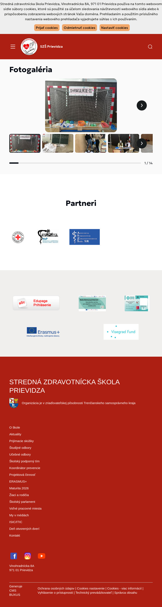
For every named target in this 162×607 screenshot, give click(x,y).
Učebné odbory (20, 454)
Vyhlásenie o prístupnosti (55, 592)
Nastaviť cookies (114, 28)
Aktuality (15, 434)
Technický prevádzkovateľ (94, 592)
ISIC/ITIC (15, 522)
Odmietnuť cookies (79, 28)
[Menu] (12, 46)
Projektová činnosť (22, 474)
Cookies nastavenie (91, 588)
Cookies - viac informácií (124, 588)
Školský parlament (22, 501)
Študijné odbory (20, 447)
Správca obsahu (125, 592)
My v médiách (19, 515)
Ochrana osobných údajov (56, 588)
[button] (150, 46)
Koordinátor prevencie (24, 468)
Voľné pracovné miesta (25, 508)
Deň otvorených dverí (24, 528)
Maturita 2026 (19, 488)
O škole (14, 427)
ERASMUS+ (18, 481)
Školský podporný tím (24, 461)
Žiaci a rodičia (19, 495)
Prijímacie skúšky (21, 441)
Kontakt (14, 535)
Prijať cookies (47, 28)
